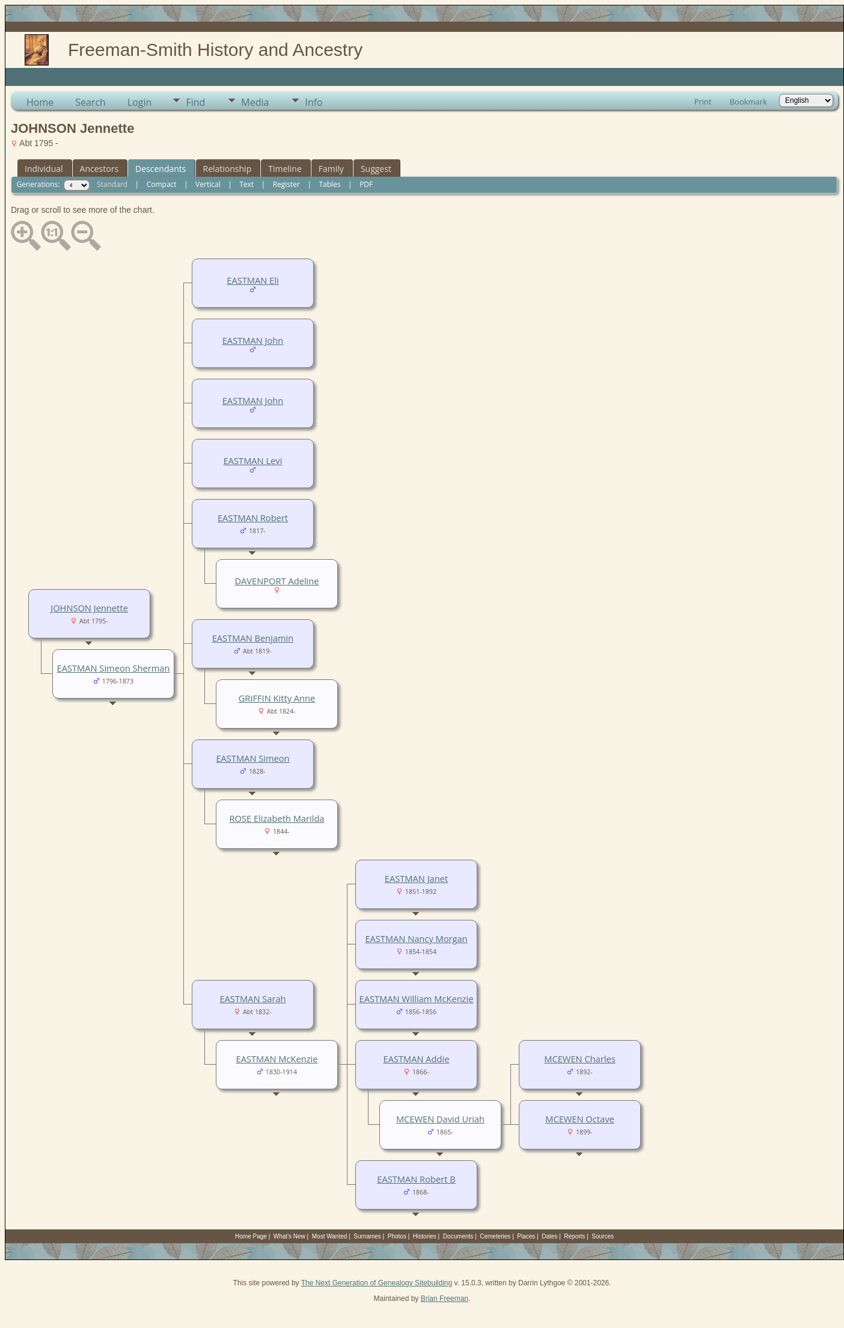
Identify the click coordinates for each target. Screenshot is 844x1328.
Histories (424, 1236)
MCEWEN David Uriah (440, 1119)
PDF (366, 184)
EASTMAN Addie (417, 1059)
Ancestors (99, 168)
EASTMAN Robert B (416, 1179)
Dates (549, 1236)
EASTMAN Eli (252, 280)
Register (286, 184)
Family (331, 168)
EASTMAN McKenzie (276, 1059)
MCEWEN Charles (579, 1059)
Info (313, 102)
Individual (44, 168)
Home (40, 102)
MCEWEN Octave (579, 1119)
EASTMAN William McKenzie (416, 999)
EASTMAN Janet (416, 878)
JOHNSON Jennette (89, 608)
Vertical (208, 184)
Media (255, 102)
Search (90, 102)
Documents (458, 1236)
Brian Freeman (444, 1298)
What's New (289, 1236)
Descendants (160, 168)
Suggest (376, 168)
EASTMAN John (253, 340)
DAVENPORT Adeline (276, 581)
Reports (574, 1236)
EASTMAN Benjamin (253, 638)
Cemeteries (495, 1236)
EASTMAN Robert (253, 518)
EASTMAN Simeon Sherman (113, 668)
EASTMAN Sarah (252, 999)
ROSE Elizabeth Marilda (276, 818)
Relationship (227, 168)
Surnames (367, 1236)
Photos (397, 1236)
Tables (330, 184)
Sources (603, 1236)
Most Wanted (329, 1236)
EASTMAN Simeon (252, 758)
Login (139, 102)
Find (195, 102)
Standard (112, 184)
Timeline (285, 168)
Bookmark (748, 101)
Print (703, 101)
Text (246, 184)
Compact (162, 184)
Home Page (251, 1236)
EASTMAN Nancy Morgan (416, 938)
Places (526, 1236)
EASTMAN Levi (253, 460)
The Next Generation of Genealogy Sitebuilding (377, 1283)
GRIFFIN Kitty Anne (277, 698)
